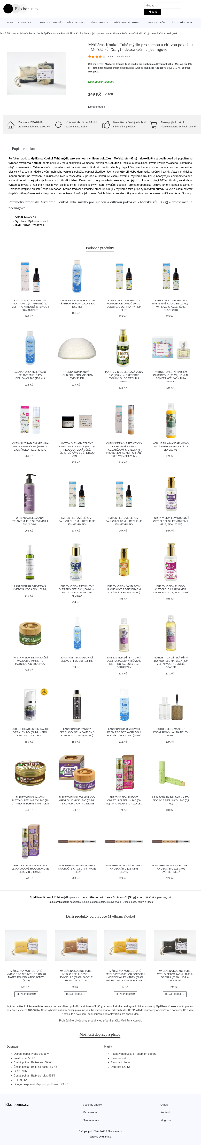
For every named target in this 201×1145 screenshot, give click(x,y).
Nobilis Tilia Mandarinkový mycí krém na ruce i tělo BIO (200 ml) (171, 446)
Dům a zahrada (99, 22)
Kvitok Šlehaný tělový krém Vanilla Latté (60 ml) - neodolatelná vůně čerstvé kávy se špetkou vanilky (77, 449)
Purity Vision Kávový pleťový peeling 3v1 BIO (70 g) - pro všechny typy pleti (30, 800)
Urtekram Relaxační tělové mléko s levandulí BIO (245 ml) (30, 521)
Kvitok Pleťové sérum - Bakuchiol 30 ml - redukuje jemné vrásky (123, 521)
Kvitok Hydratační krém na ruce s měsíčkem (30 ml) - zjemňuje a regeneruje (30, 446)
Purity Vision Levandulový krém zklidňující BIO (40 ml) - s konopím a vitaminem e (77, 800)
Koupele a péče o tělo (93, 902)
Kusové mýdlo (113, 902)
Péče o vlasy (75, 22)
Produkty (13, 33)
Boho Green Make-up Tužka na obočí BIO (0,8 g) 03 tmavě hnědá (77, 868)
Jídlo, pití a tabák (181, 22)
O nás (164, 1104)
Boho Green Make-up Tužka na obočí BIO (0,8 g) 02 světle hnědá (170, 868)
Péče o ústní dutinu (126, 22)
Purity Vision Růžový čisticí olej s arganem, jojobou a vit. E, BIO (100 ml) (170, 589)
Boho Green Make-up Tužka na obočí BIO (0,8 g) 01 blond (124, 868)
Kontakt (165, 1112)
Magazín (165, 1120)
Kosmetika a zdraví (49, 22)
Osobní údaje (91, 1120)
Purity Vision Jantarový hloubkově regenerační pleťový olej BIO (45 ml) (124, 589)
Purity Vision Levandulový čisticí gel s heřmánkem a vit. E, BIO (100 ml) (171, 521)
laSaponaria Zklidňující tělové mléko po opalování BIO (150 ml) (30, 375)
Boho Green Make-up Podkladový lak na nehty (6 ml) (170, 732)
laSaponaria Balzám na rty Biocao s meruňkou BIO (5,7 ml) (170, 800)
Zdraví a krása (27, 33)
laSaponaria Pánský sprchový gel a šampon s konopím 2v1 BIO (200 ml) (77, 732)
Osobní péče (43, 33)
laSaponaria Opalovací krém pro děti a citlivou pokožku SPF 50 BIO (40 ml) (123, 732)
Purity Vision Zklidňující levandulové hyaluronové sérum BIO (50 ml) (30, 868)
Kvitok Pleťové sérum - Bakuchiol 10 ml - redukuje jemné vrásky (77, 521)
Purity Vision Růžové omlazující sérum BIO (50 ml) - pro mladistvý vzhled (124, 800)
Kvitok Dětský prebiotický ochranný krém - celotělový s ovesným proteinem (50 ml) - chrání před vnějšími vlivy (124, 449)
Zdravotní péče (155, 22)
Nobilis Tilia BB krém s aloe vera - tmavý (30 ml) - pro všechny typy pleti (30, 732)
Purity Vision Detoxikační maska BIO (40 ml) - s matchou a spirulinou (30, 660)
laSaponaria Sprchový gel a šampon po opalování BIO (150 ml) (77, 303)
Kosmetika (24, 22)
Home (10, 22)
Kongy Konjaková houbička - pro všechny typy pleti (77, 375)
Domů (3, 33)
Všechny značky (93, 1104)
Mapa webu (90, 1112)
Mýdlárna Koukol (153, 67)
